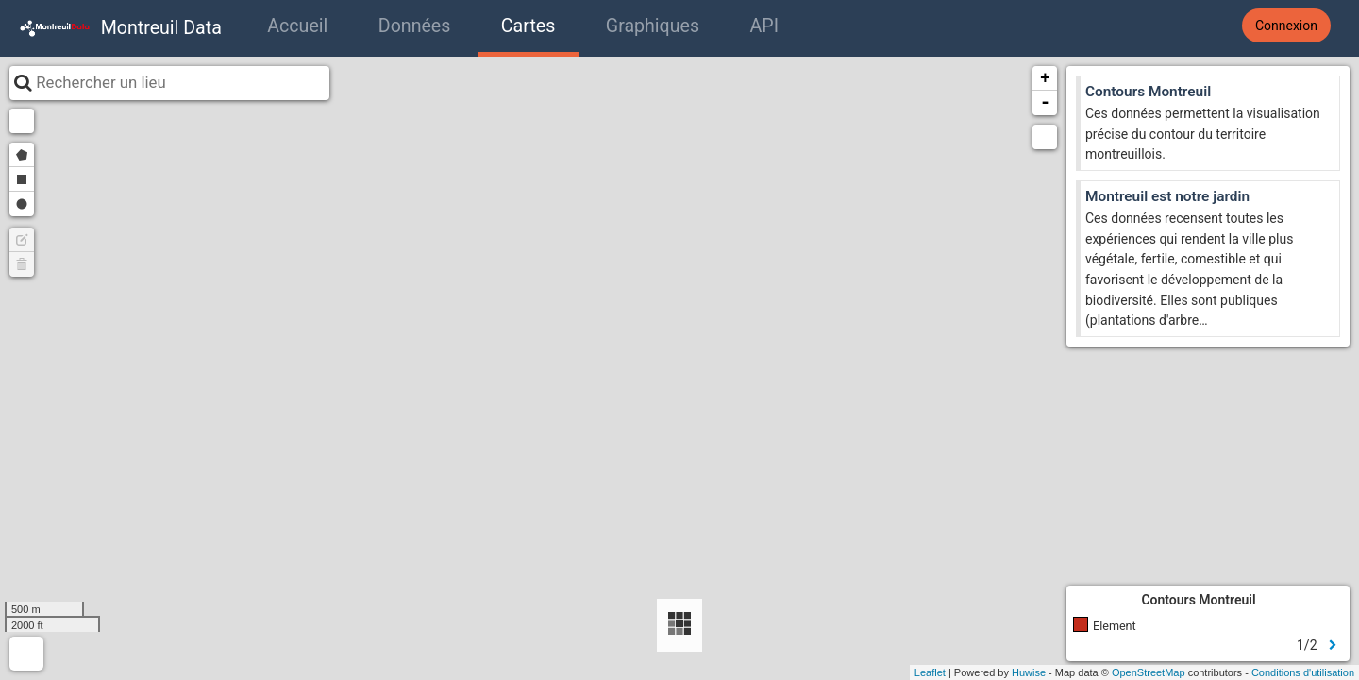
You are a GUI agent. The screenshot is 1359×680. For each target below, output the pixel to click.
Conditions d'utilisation (1302, 672)
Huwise (1029, 672)
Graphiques (652, 26)
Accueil (297, 26)
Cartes (528, 26)
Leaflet (930, 672)
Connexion (1286, 25)
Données (414, 26)
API (764, 26)
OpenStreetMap (1148, 672)
